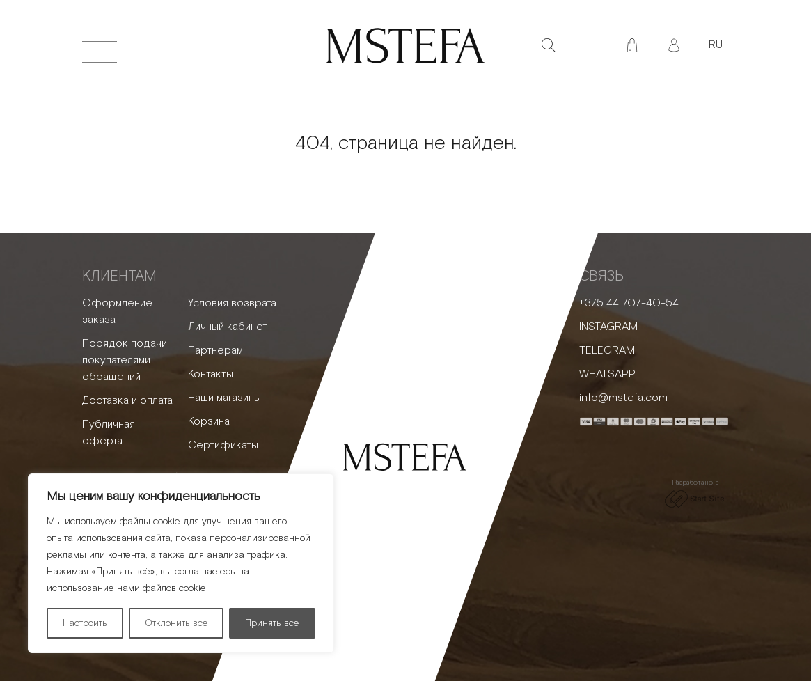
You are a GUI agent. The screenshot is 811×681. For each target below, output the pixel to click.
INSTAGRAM (608, 327)
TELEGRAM (607, 350)
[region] (181, 563)
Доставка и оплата (127, 400)
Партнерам (215, 350)
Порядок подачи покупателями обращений (124, 360)
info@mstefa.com (623, 398)
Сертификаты (223, 445)
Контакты (210, 374)
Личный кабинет (227, 327)
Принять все (272, 623)
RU (716, 45)
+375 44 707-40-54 (629, 303)
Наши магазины (224, 398)
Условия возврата (232, 303)
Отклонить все (176, 623)
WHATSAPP (607, 374)
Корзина (209, 421)
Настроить (85, 623)
